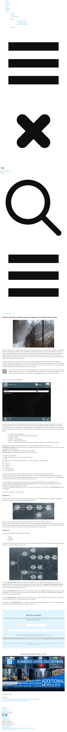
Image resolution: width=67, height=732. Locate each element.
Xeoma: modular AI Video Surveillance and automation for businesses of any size (18, 728)
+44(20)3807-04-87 (6, 717)
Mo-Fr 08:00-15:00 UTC (6, 725)
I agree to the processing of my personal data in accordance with (33, 635)
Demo (12, 13)
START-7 (23, 371)
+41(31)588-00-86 (5, 720)
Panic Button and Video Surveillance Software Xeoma (15, 700)
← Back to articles (6, 313)
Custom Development (6, 710)
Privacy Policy (4, 711)
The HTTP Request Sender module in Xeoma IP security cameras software (20, 699)
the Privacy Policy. (47, 635)
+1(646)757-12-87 (5, 718)
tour (51, 521)
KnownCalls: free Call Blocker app (8, 729)
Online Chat (4, 708)
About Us (13, 27)
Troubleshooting (15, 16)
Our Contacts (4, 707)
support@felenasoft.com (22, 24)
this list (35, 604)
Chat (12, 19)
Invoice (13, 14)
